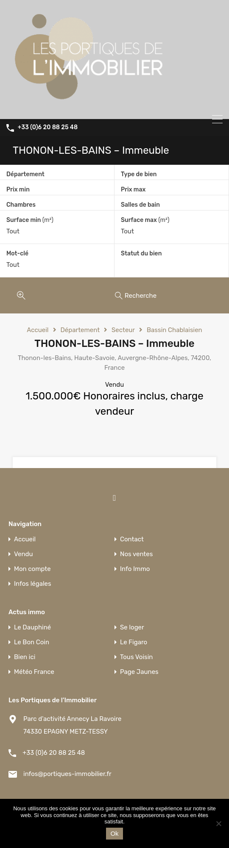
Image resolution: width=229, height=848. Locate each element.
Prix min (18, 189)
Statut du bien (141, 253)
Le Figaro (133, 642)
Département (25, 174)
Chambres (21, 204)
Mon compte (32, 569)
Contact (132, 539)
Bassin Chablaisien (174, 330)
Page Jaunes (139, 672)
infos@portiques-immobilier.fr (67, 774)
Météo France (34, 672)
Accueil (37, 330)
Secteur (123, 330)
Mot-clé (17, 253)
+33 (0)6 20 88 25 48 (48, 127)
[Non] (218, 824)
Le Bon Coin (31, 642)
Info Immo (135, 569)
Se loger (132, 627)
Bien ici (24, 657)
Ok (114, 833)
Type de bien (138, 174)
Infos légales (32, 584)
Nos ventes (136, 554)
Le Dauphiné (32, 627)
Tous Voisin (136, 657)
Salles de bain (140, 204)
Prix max (133, 189)
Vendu (23, 554)
